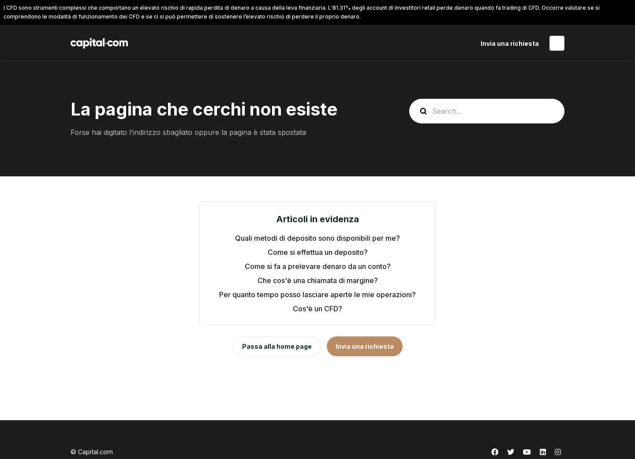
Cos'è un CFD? (317, 308)
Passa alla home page (277, 346)
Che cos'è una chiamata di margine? (318, 280)
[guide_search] (486, 111)
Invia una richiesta (510, 43)
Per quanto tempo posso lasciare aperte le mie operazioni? (317, 294)
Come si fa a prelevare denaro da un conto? (318, 266)
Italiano (556, 43)
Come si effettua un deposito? (318, 252)
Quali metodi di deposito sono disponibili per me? (317, 238)
